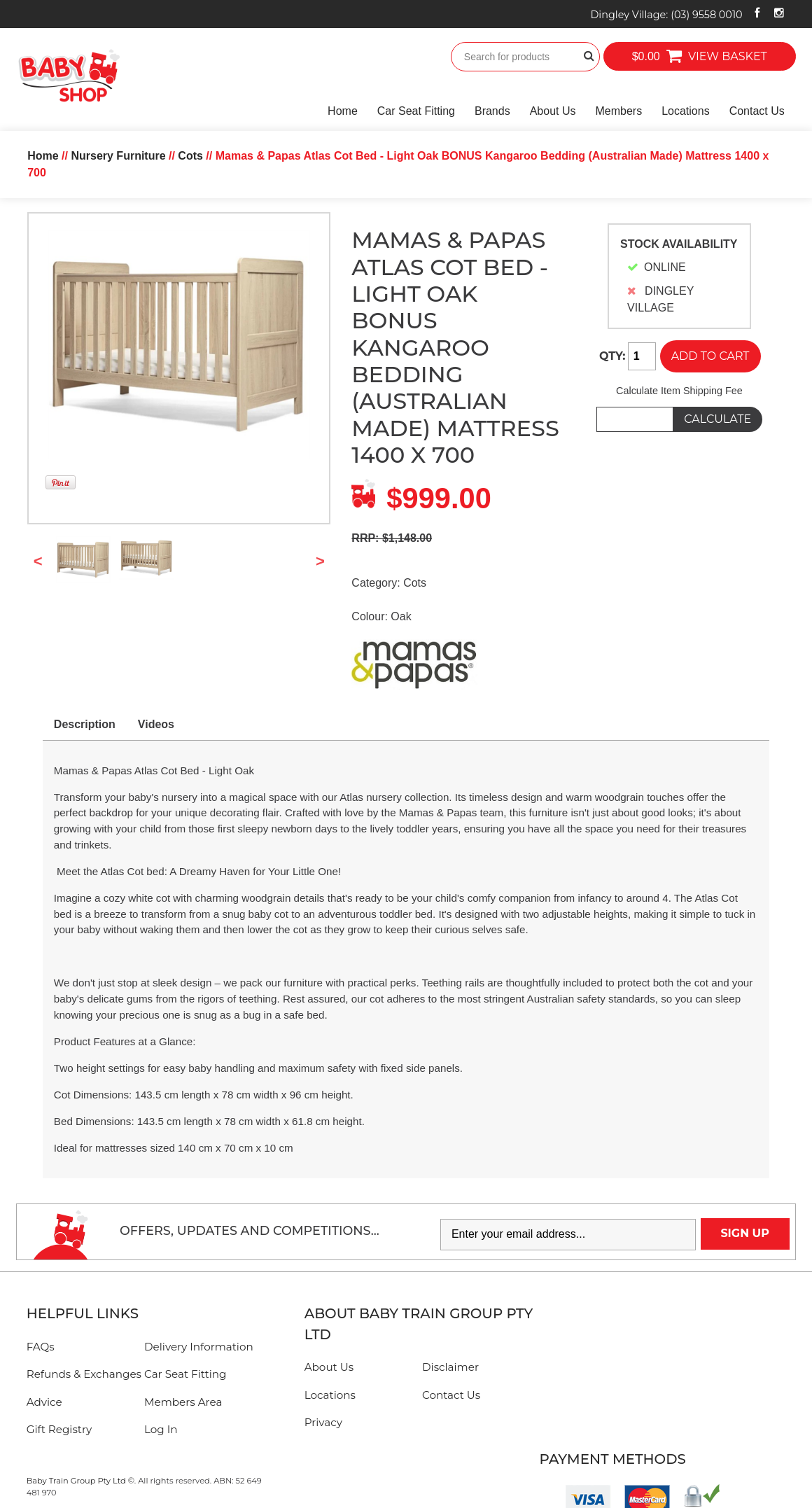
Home (343, 111)
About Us (553, 111)
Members (618, 111)
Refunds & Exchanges (84, 1374)
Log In (161, 1429)
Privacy (323, 1422)
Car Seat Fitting (416, 111)
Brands (492, 111)
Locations (686, 111)
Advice (44, 1402)
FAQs (41, 1346)
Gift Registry (59, 1429)
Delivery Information (198, 1346)
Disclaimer (450, 1367)
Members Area (183, 1402)
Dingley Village (666, 14)
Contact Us (757, 111)
